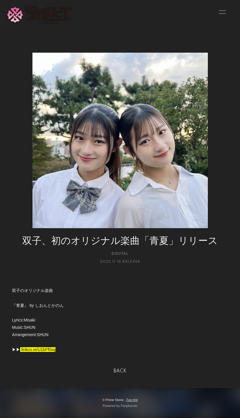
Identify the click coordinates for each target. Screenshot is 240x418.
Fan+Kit (132, 400)
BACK (120, 371)
